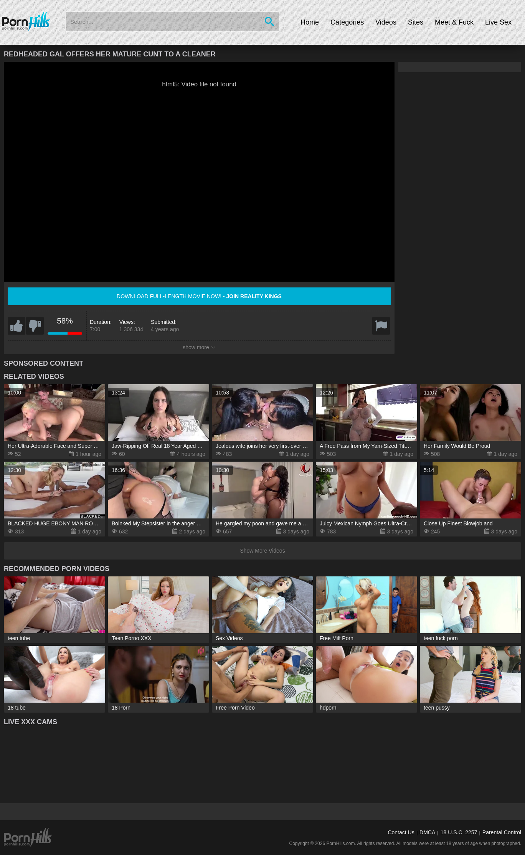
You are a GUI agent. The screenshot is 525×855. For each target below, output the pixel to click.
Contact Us (401, 832)
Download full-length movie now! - (199, 296)
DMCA (427, 832)
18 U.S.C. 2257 (459, 832)
